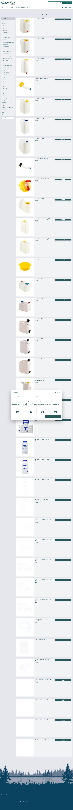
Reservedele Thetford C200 (7, 47)
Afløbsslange (5, 30)
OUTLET (3, 114)
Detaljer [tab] (36, 396)
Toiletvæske (5, 77)
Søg (60, 3)
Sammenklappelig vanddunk (7, 60)
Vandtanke (4, 93)
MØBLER (3, 23)
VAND (3, 25)
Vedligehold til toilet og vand (7, 98)
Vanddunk (4, 81)
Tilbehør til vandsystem (6, 74)
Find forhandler (67, 2)
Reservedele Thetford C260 (7, 53)
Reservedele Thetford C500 (7, 56)
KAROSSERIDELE (4, 109)
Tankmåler (4, 63)
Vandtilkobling (5, 95)
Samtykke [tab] (19, 396)
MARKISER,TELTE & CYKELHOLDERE (7, 107)
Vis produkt (63, 19)
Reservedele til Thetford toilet (7, 58)
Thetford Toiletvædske (6, 67)
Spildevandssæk (5, 61)
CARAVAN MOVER (5, 105)
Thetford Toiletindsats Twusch (7, 65)
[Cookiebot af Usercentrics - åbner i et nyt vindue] (56, 392)
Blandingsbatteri (5, 32)
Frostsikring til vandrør (6, 37)
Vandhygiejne (5, 86)
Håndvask (4, 39)
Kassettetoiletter (5, 44)
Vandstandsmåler (5, 91)
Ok (52, 416)
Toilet (4, 75)
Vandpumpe (5, 88)
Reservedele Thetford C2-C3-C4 (7, 46)
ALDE (3, 112)
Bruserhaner (5, 33)
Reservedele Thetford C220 (7, 49)
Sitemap (20, 803)
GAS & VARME (4, 21)
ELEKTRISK (3, 100)
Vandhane (4, 84)
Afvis (36, 416)
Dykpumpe (4, 35)
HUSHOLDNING (4, 103)
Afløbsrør (4, 28)
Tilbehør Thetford (5, 70)
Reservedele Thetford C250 (7, 51)
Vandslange (5, 89)
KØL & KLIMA (4, 102)
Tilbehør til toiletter (6, 72)
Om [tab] (53, 396)
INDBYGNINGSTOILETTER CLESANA (8, 42)
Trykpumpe (4, 79)
